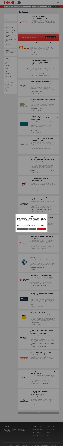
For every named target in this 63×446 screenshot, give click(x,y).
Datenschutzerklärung (40, 225)
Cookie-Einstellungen (22, 228)
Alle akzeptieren (41, 228)
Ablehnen (33, 228)
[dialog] (31, 223)
